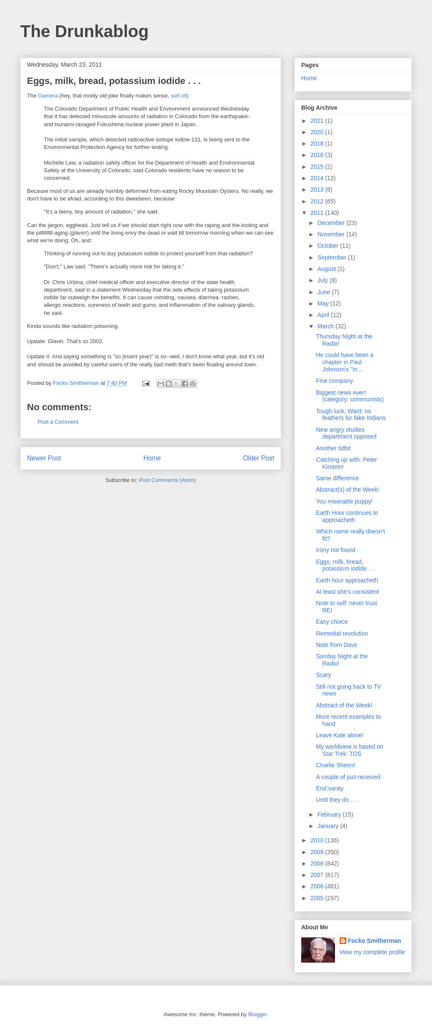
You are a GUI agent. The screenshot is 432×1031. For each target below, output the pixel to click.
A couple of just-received (348, 777)
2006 (317, 886)
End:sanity (329, 788)
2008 (317, 863)
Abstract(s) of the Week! (347, 489)
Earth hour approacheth (347, 580)
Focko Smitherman (374, 940)
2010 (317, 840)
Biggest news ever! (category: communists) (349, 396)
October (328, 245)
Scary (323, 674)
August (327, 268)
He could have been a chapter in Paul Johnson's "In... (344, 362)
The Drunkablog (84, 31)
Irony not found (335, 550)
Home (152, 458)
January (328, 826)
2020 (317, 132)
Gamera (48, 95)
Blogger (257, 1014)
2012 (317, 201)
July (323, 280)
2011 (317, 212)
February (330, 814)
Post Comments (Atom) (167, 480)
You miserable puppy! (344, 501)
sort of (178, 95)
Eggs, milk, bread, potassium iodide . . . (346, 565)
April (324, 314)
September (332, 257)
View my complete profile (372, 952)
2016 (317, 155)
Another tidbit (333, 448)
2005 (317, 898)
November (331, 234)
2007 (317, 874)
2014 (317, 178)
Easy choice (332, 621)
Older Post (258, 458)
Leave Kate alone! (340, 735)
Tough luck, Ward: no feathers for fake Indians (351, 415)
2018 (317, 143)
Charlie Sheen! (335, 765)
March (326, 326)
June (324, 292)
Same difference (337, 478)
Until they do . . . (337, 799)
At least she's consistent (347, 591)
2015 (317, 166)
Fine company (334, 380)
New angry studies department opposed (346, 433)
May (323, 303)
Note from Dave (336, 644)
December (331, 222)
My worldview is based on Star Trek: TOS (349, 750)
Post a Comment (58, 422)
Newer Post (44, 458)
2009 (317, 852)
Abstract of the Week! (344, 705)
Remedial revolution (342, 633)
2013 (317, 189)
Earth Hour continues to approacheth (347, 516)
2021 (317, 120)
